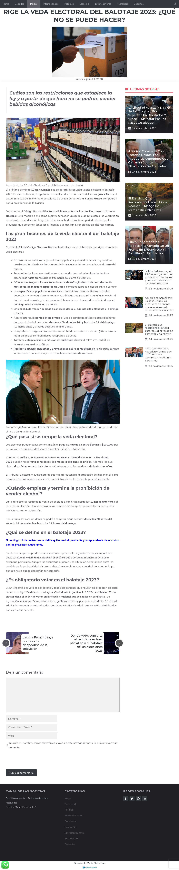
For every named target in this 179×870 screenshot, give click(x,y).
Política (34, 3)
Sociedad (19, 3)
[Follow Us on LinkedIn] (144, 798)
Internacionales (51, 3)
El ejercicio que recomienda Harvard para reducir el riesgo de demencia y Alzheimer (159, 329)
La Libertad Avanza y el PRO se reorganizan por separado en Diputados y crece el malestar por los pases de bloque (149, 115)
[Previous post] (5, 643)
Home (6, 3)
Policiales (69, 3)
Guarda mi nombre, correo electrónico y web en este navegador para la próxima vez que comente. (63, 745)
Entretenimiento (103, 3)
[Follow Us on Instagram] (138, 798)
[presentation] (28, 760)
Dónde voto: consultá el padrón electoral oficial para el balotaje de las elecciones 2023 (86, 643)
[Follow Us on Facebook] (125, 798)
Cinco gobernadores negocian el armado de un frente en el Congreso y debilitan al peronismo (158, 354)
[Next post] (119, 643)
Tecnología (122, 3)
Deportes (139, 3)
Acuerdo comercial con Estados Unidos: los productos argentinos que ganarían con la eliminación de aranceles (148, 158)
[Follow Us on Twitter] (132, 798)
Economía (84, 3)
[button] (175, 4)
